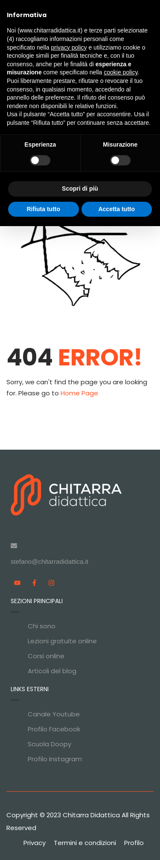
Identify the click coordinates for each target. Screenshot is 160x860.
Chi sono (41, 625)
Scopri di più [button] (80, 188)
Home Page (79, 393)
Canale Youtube (54, 714)
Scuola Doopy (49, 743)
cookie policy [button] (120, 72)
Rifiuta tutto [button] (43, 209)
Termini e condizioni (85, 842)
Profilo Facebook (54, 729)
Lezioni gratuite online (62, 640)
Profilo (134, 842)
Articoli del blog (52, 670)
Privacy (34, 842)
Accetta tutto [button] (116, 209)
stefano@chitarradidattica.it (49, 561)
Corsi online (46, 655)
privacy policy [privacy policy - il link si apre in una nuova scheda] (69, 47)
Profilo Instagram (55, 758)
